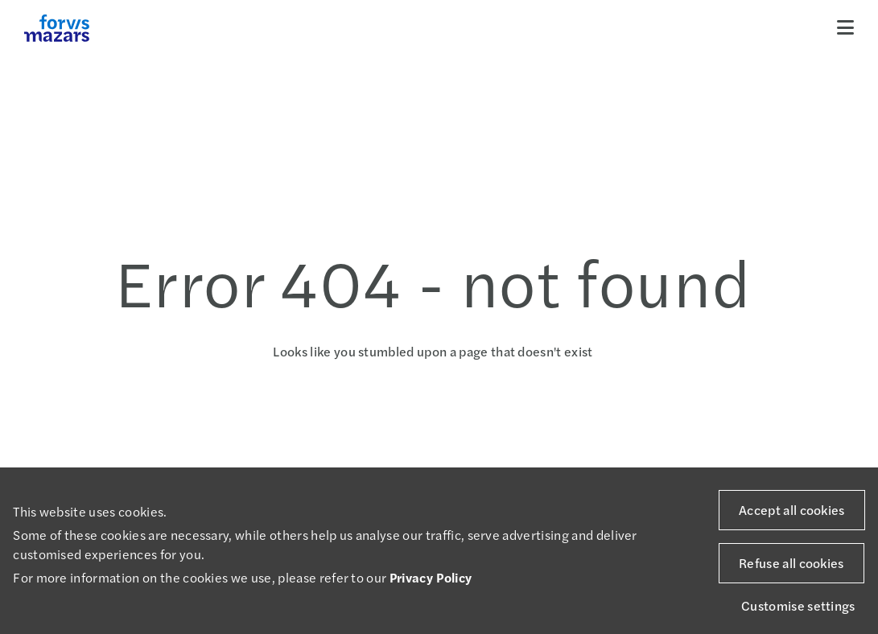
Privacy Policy (431, 577)
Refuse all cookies (791, 563)
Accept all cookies (792, 509)
